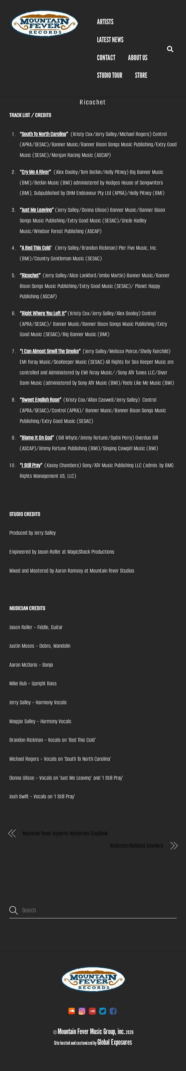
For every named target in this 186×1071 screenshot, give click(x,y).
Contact (106, 57)
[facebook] (113, 1011)
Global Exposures (114, 1041)
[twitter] (103, 1011)
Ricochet (93, 102)
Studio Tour (109, 75)
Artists (105, 21)
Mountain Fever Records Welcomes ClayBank (65, 833)
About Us (137, 57)
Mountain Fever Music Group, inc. (91, 1031)
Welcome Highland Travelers (136, 846)
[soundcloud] (72, 1011)
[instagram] (82, 1011)
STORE (141, 75)
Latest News (110, 39)
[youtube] (92, 1011)
